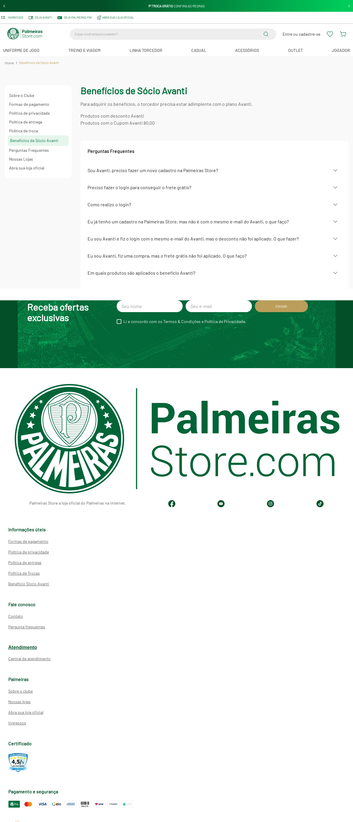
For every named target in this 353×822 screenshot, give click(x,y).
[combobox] (173, 34)
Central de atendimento (29, 658)
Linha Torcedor (146, 50)
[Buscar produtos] (267, 34)
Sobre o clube (20, 690)
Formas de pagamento (29, 104)
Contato (15, 616)
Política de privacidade (29, 113)
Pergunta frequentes (26, 626)
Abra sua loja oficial (26, 167)
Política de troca (23, 130)
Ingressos (12, 17)
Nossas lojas (19, 701)
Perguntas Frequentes (29, 150)
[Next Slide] (349, 6)
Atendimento (22, 647)
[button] (214, 170)
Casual (198, 50)
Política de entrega (25, 121)
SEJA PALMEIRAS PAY (74, 18)
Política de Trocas (24, 573)
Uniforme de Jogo (21, 50)
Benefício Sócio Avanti (28, 583)
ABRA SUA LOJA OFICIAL (115, 17)
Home (9, 63)
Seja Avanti (40, 18)
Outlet (295, 50)
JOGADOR (341, 50)
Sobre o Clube (21, 95)
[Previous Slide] (4, 6)
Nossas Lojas (21, 159)
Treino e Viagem (84, 50)
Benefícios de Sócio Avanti (34, 140)
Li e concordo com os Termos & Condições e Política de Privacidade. (184, 321)
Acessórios (247, 50)
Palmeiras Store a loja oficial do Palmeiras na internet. (77, 502)
